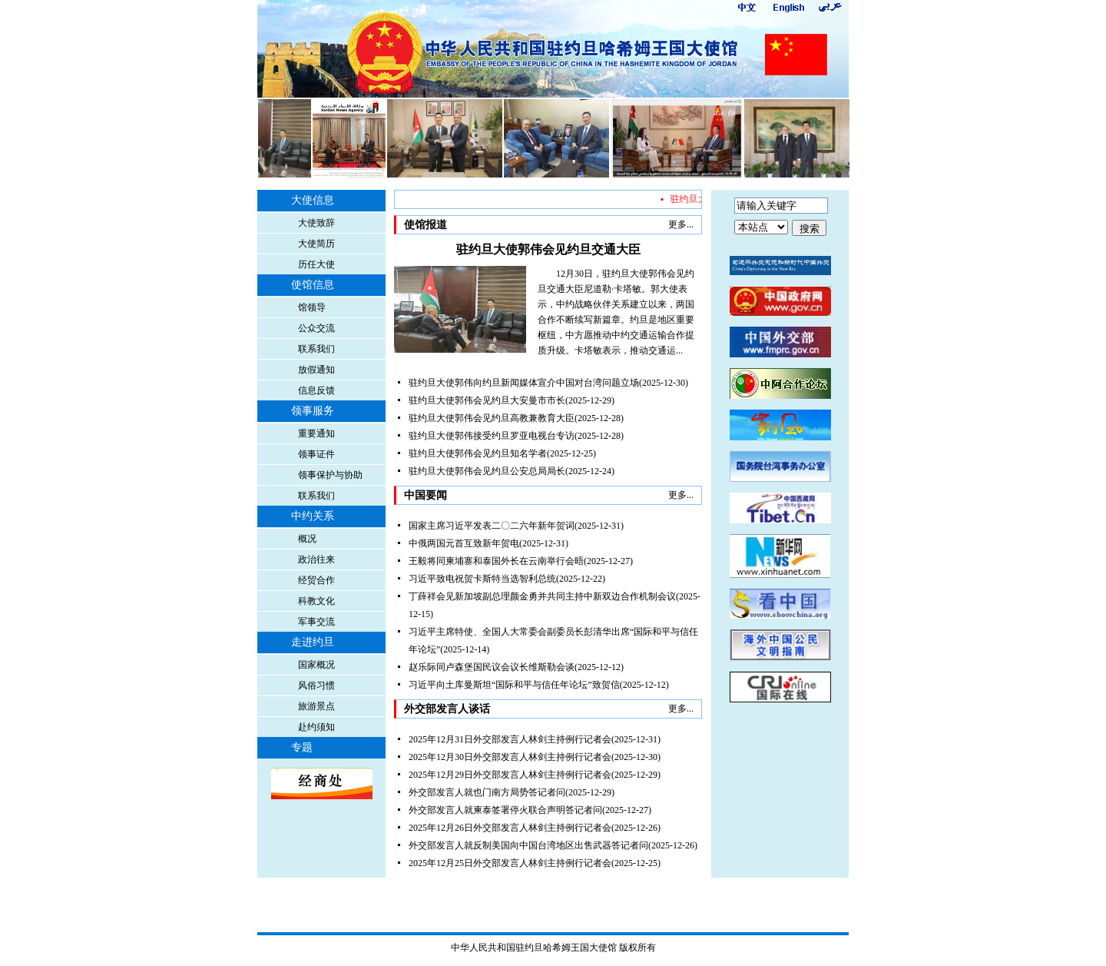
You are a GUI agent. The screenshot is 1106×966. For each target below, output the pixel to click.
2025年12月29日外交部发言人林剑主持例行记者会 (510, 774)
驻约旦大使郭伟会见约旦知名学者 (478, 453)
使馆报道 (425, 225)
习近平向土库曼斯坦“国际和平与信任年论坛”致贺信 (514, 684)
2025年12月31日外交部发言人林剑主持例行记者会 (510, 739)
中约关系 (312, 516)
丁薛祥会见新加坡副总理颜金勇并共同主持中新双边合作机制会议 (542, 596)
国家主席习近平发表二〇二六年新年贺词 (492, 525)
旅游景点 (316, 706)
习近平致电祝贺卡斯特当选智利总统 (482, 578)
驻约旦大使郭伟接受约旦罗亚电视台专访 (492, 435)
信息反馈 (316, 390)
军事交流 (316, 621)
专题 (302, 747)
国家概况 (316, 664)
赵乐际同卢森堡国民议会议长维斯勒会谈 (492, 667)
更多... (681, 224)
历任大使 (316, 264)
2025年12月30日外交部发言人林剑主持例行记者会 (510, 757)
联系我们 (316, 349)
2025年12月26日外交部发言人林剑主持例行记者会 (510, 827)
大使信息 (312, 200)
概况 (307, 538)
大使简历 (316, 243)
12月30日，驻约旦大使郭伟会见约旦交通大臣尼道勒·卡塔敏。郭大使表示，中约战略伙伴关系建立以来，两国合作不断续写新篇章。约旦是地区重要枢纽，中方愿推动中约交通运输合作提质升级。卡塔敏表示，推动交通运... (616, 312)
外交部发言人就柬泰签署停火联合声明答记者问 (505, 810)
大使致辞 (316, 222)
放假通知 (316, 369)
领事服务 (312, 411)
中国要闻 (425, 495)
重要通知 (316, 433)
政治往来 (316, 559)
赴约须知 (316, 727)
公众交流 (316, 328)
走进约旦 (312, 642)
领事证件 (316, 454)
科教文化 (316, 601)
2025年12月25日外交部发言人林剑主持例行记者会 (510, 863)
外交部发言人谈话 (447, 709)
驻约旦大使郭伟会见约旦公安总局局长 (487, 471)
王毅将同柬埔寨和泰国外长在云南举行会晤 (496, 561)
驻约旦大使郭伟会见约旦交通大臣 (548, 249)
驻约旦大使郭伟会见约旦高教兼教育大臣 (492, 418)
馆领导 (312, 307)
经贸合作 (316, 580)
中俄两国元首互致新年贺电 (464, 543)
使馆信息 (312, 284)
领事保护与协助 (330, 475)
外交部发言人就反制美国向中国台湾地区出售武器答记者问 (528, 845)
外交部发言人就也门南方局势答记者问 (487, 792)
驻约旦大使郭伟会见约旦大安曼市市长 (487, 400)
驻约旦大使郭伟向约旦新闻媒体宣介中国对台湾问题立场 (524, 382)
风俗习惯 (316, 685)
